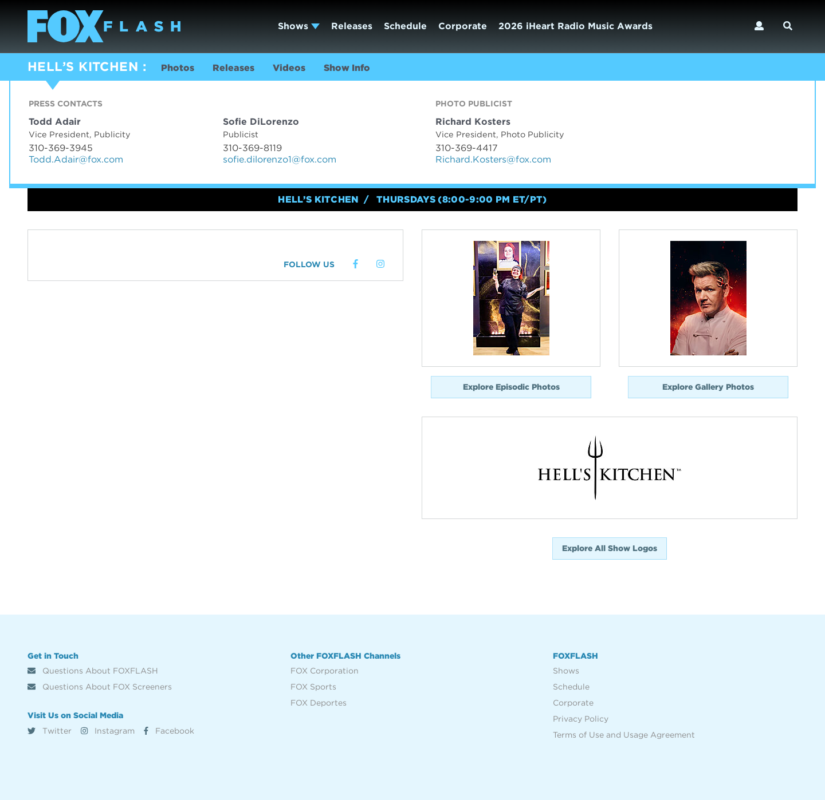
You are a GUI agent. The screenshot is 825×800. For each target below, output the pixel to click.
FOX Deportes (318, 702)
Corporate (462, 26)
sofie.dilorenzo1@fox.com (279, 159)
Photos (177, 67)
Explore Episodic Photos (511, 386)
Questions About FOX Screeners (100, 686)
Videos (289, 67)
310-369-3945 (61, 147)
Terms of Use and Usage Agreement (624, 734)
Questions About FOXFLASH (93, 670)
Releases (351, 26)
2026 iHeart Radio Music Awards (575, 26)
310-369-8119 (252, 147)
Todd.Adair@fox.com (76, 159)
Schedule (405, 26)
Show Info (347, 67)
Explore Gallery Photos (708, 386)
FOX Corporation (324, 670)
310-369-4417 (466, 147)
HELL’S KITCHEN (83, 66)
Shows (299, 26)
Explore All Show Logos (609, 548)
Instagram (108, 730)
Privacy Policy (580, 718)
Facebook (169, 730)
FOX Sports (313, 686)
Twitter (50, 730)
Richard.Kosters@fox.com (493, 159)
